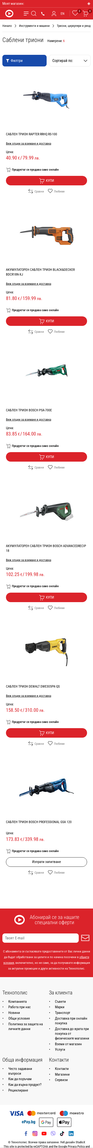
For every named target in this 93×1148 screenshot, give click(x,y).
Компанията (17, 1001)
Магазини (62, 1074)
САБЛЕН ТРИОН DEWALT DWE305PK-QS (33, 686)
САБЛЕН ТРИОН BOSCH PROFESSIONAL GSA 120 (39, 822)
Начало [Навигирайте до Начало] (7, 26)
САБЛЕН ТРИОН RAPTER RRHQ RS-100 (31, 134)
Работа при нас (19, 1007)
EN (62, 13)
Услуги (60, 1049)
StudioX (80, 1142)
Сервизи (61, 1080)
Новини (14, 1013)
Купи (46, 181)
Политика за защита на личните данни (25, 1026)
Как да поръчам (20, 1079)
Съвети (60, 1001)
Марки (59, 1007)
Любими (56, 191)
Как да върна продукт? (24, 1084)
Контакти (62, 1069)
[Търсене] (34, 13)
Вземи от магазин (68, 1044)
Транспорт (62, 1013)
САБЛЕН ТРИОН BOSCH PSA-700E (29, 410)
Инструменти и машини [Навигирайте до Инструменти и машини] (34, 26)
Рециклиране (18, 1090)
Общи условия (19, 1018)
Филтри (14, 60)
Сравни (36, 191)
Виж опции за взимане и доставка (28, 143)
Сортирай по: (70, 60)
